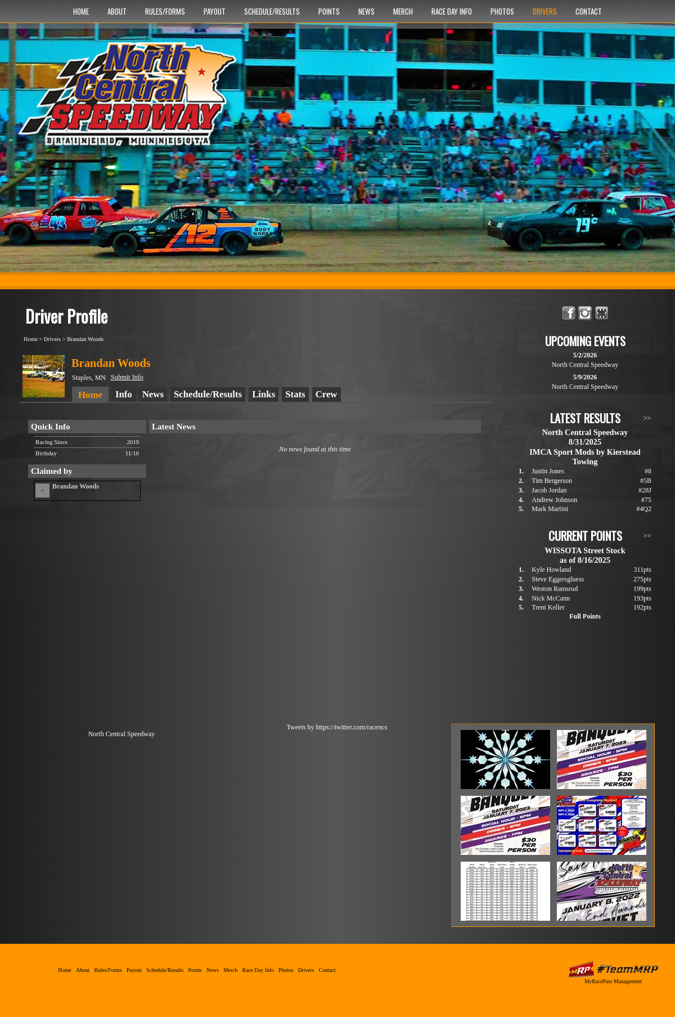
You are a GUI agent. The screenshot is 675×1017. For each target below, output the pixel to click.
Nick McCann (551, 598)
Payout (215, 11)
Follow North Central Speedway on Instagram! (585, 313)
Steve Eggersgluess (558, 579)
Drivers (545, 11)
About (117, 11)
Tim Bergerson (552, 481)
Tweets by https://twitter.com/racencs (337, 727)
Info (123, 394)
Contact (588, 11)
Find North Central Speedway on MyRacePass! (602, 313)
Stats (295, 394)
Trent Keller (548, 607)
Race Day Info (451, 11)
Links (263, 394)
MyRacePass (613, 969)
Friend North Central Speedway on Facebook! (569, 313)
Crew (327, 394)
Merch (403, 11)
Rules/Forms (165, 11)
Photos (502, 11)
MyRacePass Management (613, 981)
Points (329, 11)
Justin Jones (548, 471)
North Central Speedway (131, 99)
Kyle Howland (551, 570)
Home (81, 11)
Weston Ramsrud (555, 589)
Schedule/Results (272, 11)
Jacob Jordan (549, 490)
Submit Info (127, 377)
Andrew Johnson (554, 500)
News (366, 11)
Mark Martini (550, 509)
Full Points (585, 616)
